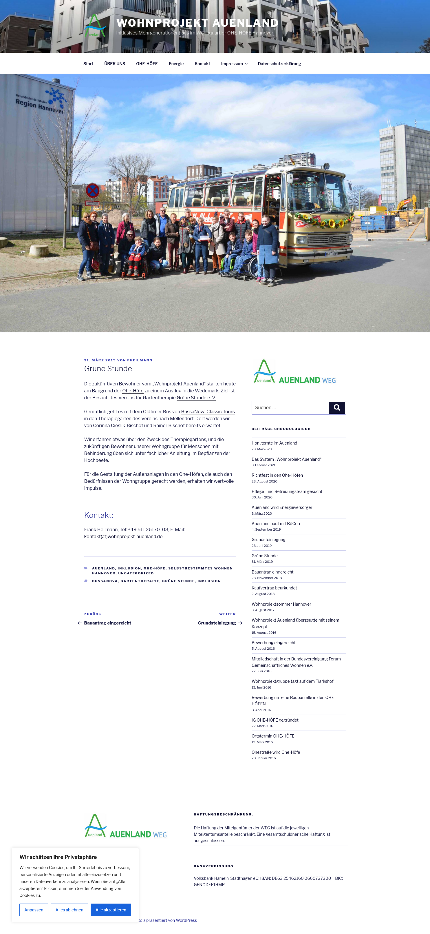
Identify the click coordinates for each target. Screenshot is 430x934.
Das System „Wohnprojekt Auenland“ (286, 459)
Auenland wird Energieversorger (282, 507)
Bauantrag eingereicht (273, 571)
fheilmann (140, 360)
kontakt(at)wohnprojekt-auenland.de (123, 536)
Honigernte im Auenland (274, 442)
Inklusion (129, 568)
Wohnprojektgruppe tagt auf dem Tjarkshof (293, 681)
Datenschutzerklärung (279, 63)
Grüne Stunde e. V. (196, 397)
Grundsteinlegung (269, 539)
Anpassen (33, 909)
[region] (75, 885)
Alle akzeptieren (111, 909)
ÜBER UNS (114, 63)
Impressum (234, 63)
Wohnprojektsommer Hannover (281, 604)
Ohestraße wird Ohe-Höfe (276, 752)
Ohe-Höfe (132, 391)
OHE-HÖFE (147, 63)
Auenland (103, 568)
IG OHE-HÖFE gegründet (275, 720)
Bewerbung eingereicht (274, 642)
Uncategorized (136, 573)
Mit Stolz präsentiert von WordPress (163, 920)
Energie (176, 63)
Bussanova (105, 581)
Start (88, 63)
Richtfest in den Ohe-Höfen (277, 475)
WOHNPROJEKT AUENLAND (197, 23)
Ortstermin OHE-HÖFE (273, 735)
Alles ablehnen (69, 909)
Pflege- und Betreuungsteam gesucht (287, 491)
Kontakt (202, 63)
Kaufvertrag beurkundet (274, 587)
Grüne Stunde (178, 581)
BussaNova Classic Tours (208, 411)
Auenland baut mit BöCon (276, 523)
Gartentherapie (140, 581)
